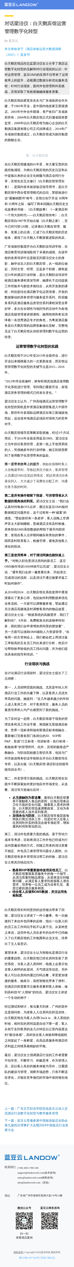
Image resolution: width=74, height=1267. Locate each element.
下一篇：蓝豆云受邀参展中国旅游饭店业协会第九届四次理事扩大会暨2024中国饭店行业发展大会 (36, 1125)
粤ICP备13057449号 (29, 1257)
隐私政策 (19, 1252)
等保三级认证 (48, 1257)
